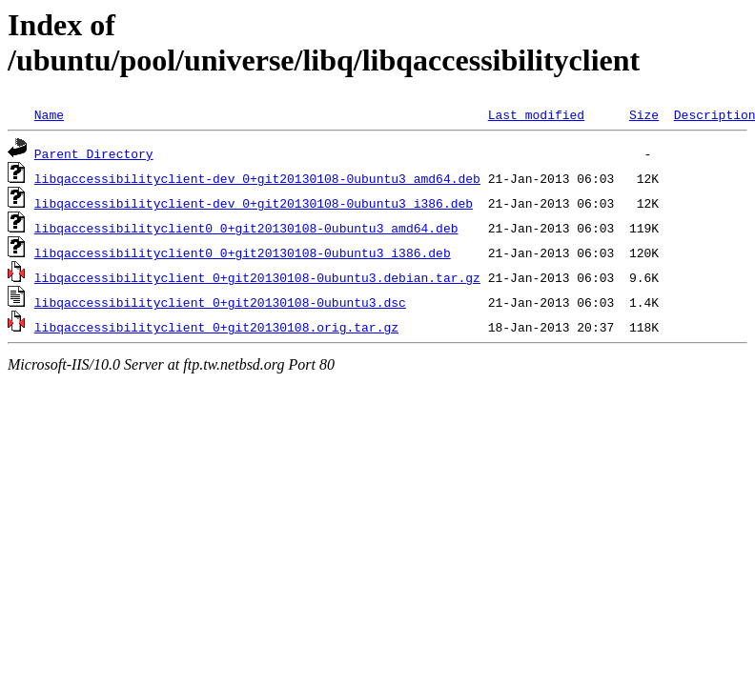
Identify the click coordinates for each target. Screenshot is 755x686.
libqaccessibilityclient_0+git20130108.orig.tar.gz (216, 326)
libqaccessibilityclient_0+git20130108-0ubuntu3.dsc (220, 302)
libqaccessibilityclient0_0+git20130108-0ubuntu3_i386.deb (242, 252)
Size (644, 114)
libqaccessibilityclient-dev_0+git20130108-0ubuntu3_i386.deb (253, 203)
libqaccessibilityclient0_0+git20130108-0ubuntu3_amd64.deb (246, 227)
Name (49, 114)
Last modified (536, 114)
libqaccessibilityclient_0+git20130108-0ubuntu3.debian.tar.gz (257, 277)
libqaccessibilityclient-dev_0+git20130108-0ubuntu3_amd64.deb (257, 178)
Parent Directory (93, 153)
